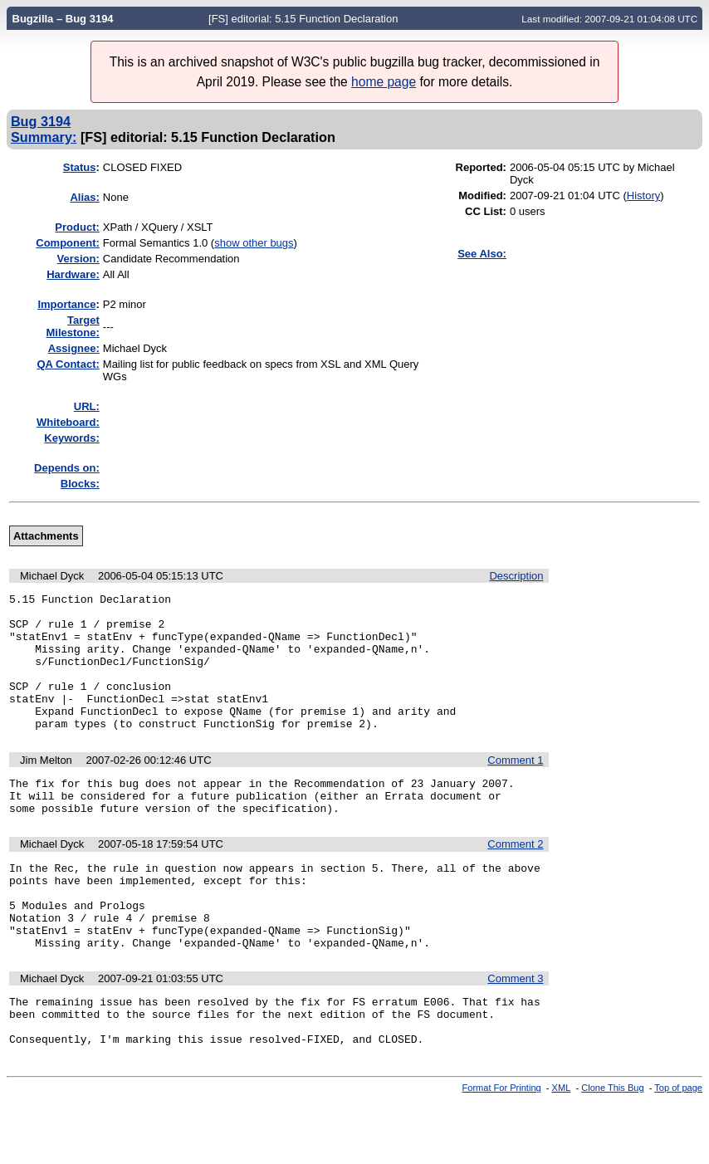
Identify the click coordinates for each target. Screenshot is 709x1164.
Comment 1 (515, 787)
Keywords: (71, 438)
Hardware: (73, 274)
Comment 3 (515, 1031)
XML (561, 1150)
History (643, 195)
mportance (66, 304)
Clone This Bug (612, 1150)
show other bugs (253, 243)
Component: (68, 243)
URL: (87, 406)
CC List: (485, 211)
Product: (77, 227)
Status (79, 167)
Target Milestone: (73, 326)
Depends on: (67, 468)
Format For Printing (501, 1150)
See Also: (481, 253)
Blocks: (80, 483)
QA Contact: (68, 364)
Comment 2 (515, 879)
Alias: (84, 197)
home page (383, 82)
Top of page (678, 1150)
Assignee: (74, 348)
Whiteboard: (68, 422)
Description (516, 576)
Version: (78, 258)
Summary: (43, 137)
